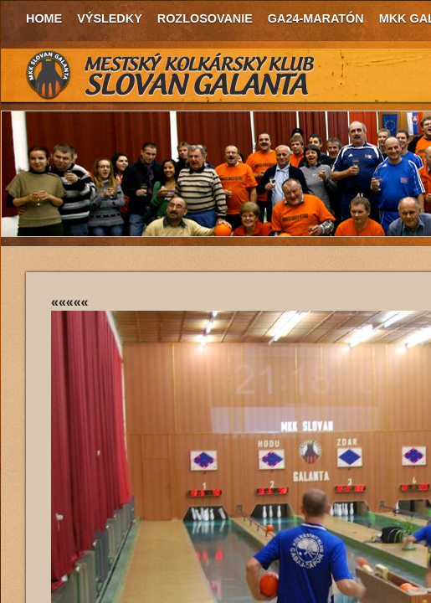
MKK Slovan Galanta (171, 75)
